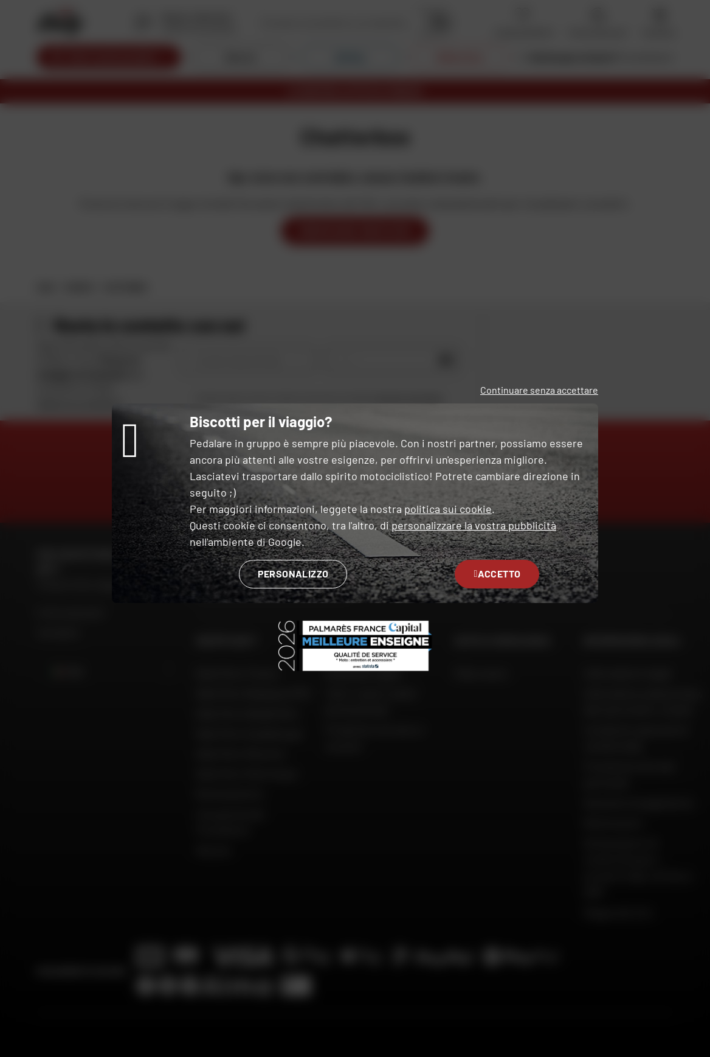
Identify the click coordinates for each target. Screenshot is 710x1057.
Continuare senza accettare (539, 390)
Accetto (497, 573)
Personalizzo (293, 573)
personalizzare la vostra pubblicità (473, 525)
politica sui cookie (448, 508)
